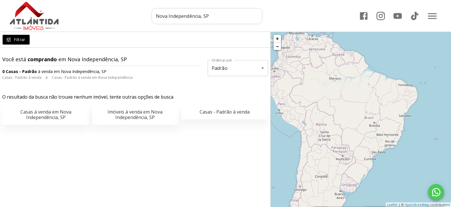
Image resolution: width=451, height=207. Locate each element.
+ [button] (277, 38)
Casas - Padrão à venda (21, 77)
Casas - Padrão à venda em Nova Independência (92, 77)
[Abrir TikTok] (414, 16)
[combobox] (207, 16)
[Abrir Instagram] (380, 16)
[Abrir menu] (432, 16)
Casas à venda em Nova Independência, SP (45, 114)
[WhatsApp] (436, 192)
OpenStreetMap (417, 204)
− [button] (277, 46)
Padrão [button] (220, 68)
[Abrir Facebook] (363, 16)
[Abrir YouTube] (397, 16)
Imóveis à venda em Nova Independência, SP (135, 114)
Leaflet (392, 204)
